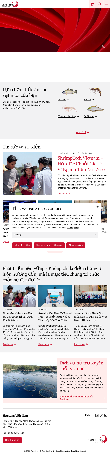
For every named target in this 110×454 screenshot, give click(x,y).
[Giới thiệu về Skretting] (55, 42)
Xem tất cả (81, 132)
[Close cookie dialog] (97, 206)
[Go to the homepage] (97, 439)
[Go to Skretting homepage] (10, 4)
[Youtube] (105, 415)
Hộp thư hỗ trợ (12, 440)
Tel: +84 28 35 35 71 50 (14, 433)
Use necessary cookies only (49, 245)
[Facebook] (97, 415)
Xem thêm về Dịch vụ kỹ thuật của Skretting (76, 397)
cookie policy (73, 228)
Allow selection (76, 245)
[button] (99, 4)
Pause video (103, 46)
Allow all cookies (22, 245)
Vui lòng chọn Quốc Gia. (14, 108)
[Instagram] (101, 415)
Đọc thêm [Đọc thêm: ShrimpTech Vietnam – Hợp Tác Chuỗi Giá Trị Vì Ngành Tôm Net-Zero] (62, 194)
